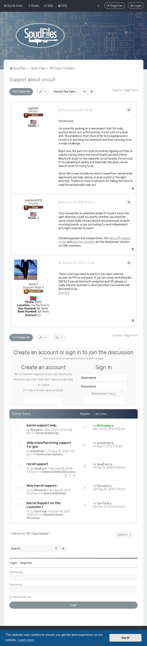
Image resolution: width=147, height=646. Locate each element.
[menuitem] (33, 5)
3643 (38, 301)
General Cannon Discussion (58, 471)
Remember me (103, 393)
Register (26, 562)
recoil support (37, 464)
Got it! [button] (126, 637)
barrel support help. (42, 425)
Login (13, 562)
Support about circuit (32, 79)
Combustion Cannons (49, 454)
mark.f (33, 284)
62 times (43, 311)
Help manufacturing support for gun (49, 444)
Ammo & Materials (47, 433)
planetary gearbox (83, 242)
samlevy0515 (33, 200)
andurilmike (37, 451)
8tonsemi (36, 429)
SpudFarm (40, 468)
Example (64, 292)
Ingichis (33, 108)
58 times (42, 308)
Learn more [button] (26, 640)
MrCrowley (104, 425)
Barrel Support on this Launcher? (44, 505)
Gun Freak (40, 511)
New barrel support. (42, 485)
